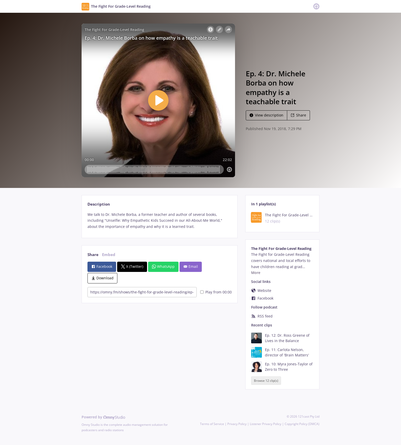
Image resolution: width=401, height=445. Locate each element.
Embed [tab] (108, 254)
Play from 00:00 (216, 292)
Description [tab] (98, 204)
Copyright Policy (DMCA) (302, 424)
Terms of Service (212, 424)
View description (266, 115)
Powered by (103, 417)
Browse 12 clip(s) (266, 380)
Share (298, 115)
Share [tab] (92, 254)
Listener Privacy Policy (265, 424)
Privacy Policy (237, 424)
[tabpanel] (159, 220)
